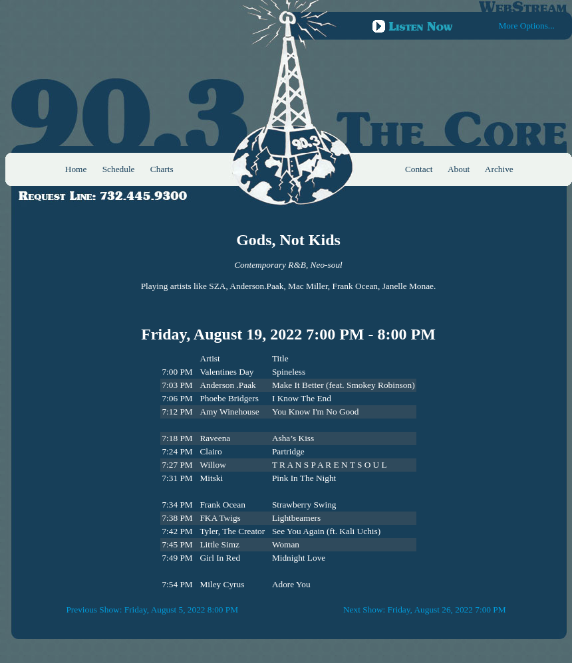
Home (76, 169)
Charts (162, 169)
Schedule (118, 169)
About (459, 169)
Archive (499, 169)
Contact (418, 169)
